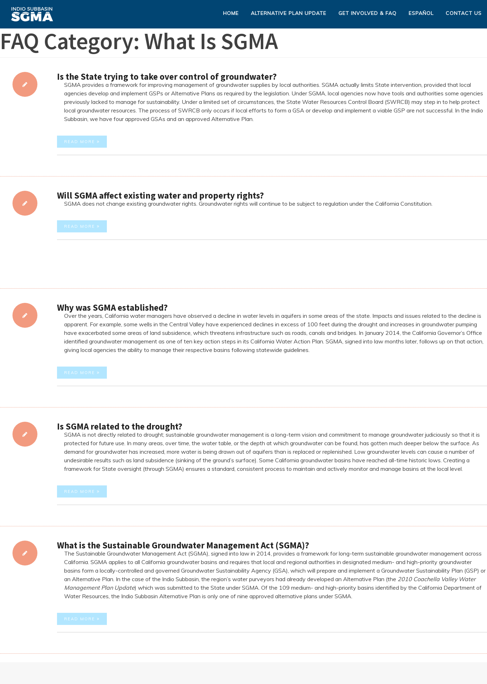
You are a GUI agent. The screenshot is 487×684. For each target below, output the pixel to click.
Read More (82, 141)
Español (421, 13)
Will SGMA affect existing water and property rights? (160, 195)
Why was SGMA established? (112, 307)
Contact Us (464, 13)
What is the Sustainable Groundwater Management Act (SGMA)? (183, 545)
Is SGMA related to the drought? (119, 426)
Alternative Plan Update (288, 13)
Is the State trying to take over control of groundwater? (167, 76)
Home (231, 13)
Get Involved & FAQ (367, 13)
